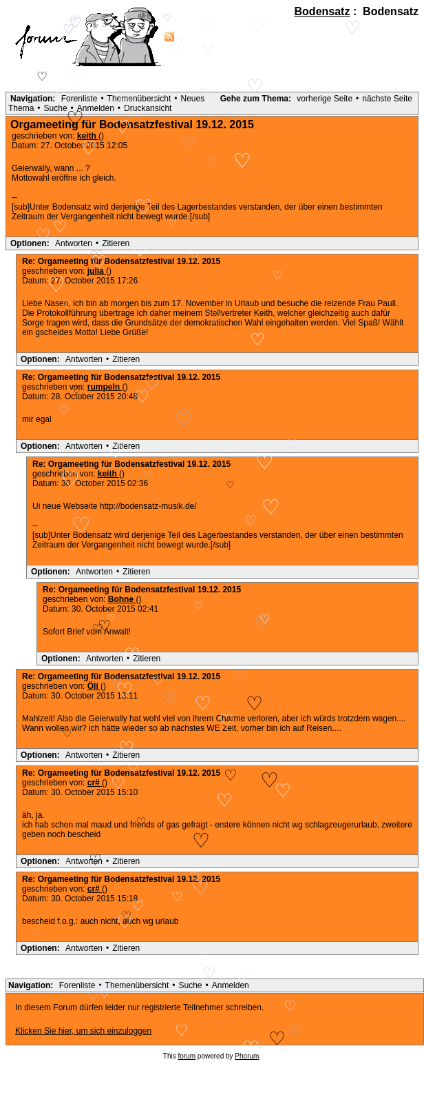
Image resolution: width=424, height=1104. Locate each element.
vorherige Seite (324, 98)
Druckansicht (147, 108)
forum (187, 1056)
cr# (94, 782)
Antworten (73, 243)
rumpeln (105, 387)
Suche (55, 108)
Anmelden (95, 108)
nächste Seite (387, 98)
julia (96, 271)
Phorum (247, 1056)
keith (108, 474)
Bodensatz (322, 11)
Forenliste (79, 98)
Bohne (122, 599)
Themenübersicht (139, 98)
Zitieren (115, 243)
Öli (93, 686)
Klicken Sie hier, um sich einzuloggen (83, 1031)
